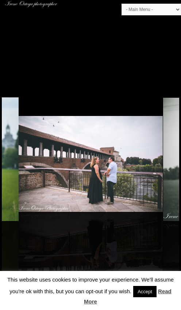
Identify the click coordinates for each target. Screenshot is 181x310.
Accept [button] (145, 291)
